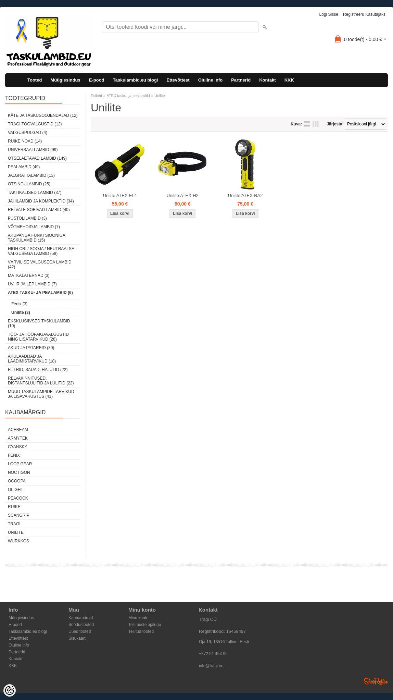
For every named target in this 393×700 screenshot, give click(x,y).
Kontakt (267, 80)
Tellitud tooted (141, 631)
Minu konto (138, 617)
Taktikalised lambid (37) (35, 192)
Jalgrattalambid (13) (31, 175)
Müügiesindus (65, 80)
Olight (15, 489)
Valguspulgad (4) (27, 132)
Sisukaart (77, 638)
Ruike (14, 506)
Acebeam (18, 429)
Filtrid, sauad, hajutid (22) (37, 369)
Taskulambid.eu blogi (135, 80)
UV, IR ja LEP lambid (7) (32, 284)
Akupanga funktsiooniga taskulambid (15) (36, 238)
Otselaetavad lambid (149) (37, 158)
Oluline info (210, 80)
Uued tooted (79, 631)
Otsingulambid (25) (29, 184)
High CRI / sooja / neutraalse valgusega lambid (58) (41, 251)
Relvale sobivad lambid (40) (39, 209)
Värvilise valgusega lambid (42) (40, 264)
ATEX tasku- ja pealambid (128, 96)
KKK (289, 80)
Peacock (18, 498)
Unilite (16, 532)
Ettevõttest (177, 80)
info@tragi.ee (211, 665)
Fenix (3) (19, 304)
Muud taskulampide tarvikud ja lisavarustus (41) (41, 394)
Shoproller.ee (376, 681)
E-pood (96, 80)
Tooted (34, 80)
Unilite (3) (20, 312)
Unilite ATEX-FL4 (120, 195)
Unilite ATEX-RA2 (245, 195)
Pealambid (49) (24, 166)
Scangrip (18, 515)
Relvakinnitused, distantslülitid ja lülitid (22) (41, 380)
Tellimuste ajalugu (144, 624)
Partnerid (241, 80)
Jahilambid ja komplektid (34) (41, 201)
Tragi (14, 523)
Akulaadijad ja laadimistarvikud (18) (32, 359)
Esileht (96, 96)
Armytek (18, 438)
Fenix (14, 455)
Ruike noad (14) (25, 141)
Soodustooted (81, 624)
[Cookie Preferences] (9, 690)
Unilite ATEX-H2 (183, 195)
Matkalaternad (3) (29, 275)
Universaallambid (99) (33, 149)
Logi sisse (328, 14)
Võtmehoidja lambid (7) (34, 226)
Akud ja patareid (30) (31, 347)
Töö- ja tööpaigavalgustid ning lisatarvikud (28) (38, 337)
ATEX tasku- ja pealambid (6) (40, 292)
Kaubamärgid (80, 617)
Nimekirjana (307, 124)
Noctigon (19, 472)
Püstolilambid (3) (27, 218)
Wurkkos (18, 541)
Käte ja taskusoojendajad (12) (43, 115)
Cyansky (17, 446)
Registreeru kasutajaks (364, 14)
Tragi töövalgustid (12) (35, 124)
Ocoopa (17, 481)
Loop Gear (20, 464)
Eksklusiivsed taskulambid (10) (39, 323)
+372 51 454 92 (213, 653)
